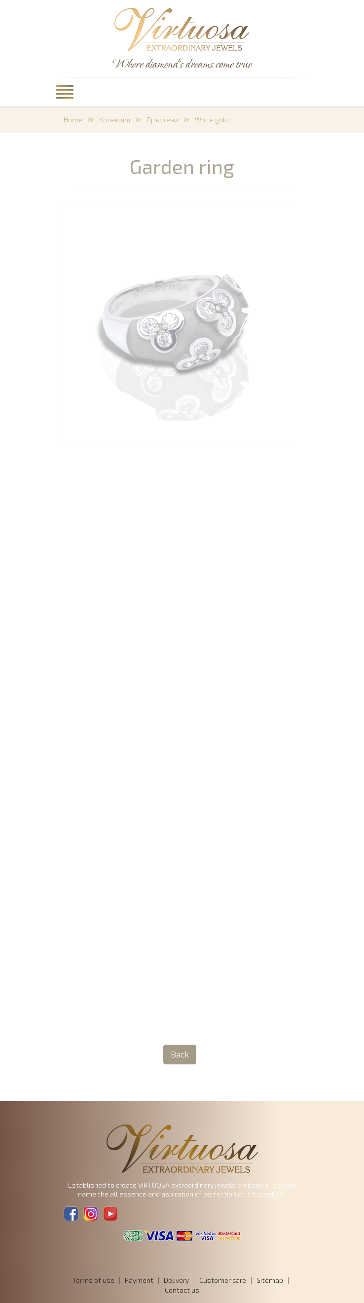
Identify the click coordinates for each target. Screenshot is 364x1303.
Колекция (114, 119)
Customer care (222, 1280)
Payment (139, 1280)
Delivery (176, 1280)
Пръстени (162, 119)
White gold (212, 119)
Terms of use (93, 1280)
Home (73, 119)
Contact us (182, 1290)
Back (180, 1054)
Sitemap (269, 1280)
